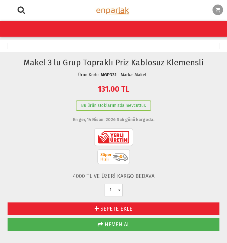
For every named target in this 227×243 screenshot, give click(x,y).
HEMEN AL (114, 224)
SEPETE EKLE (113, 208)
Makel (140, 74)
